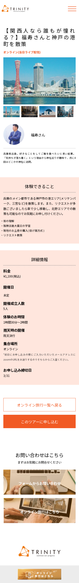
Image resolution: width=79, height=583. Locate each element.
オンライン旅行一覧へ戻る (39, 405)
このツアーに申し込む (39, 421)
